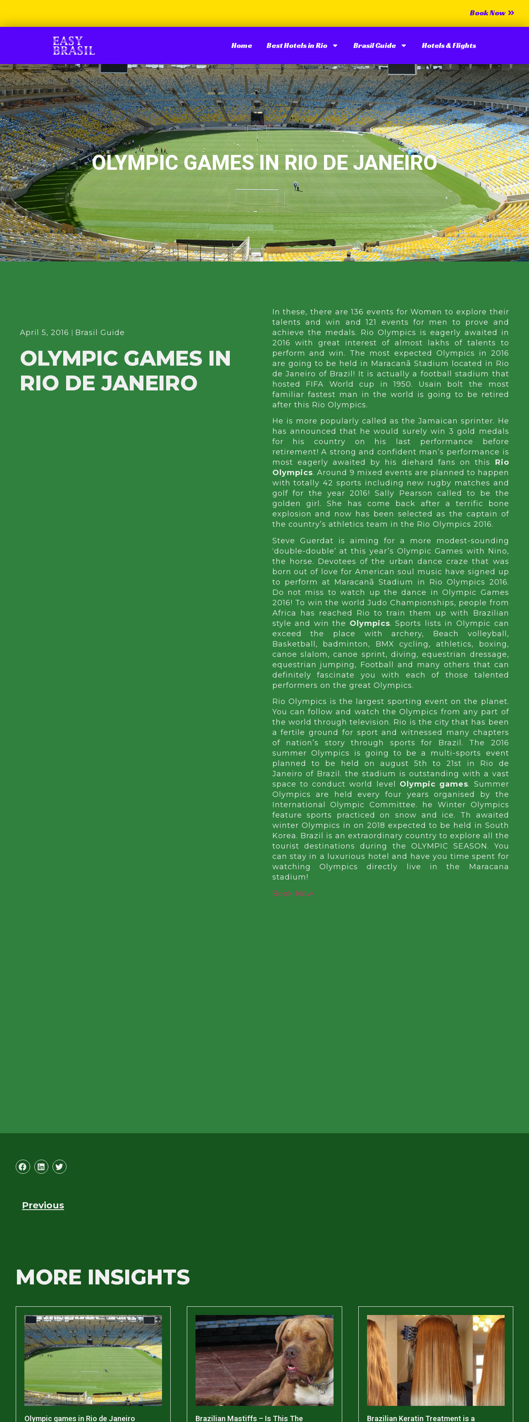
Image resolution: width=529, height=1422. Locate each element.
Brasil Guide (380, 45)
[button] (23, 1167)
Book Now (293, 893)
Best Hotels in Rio (303, 45)
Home (241, 45)
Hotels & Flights (449, 45)
